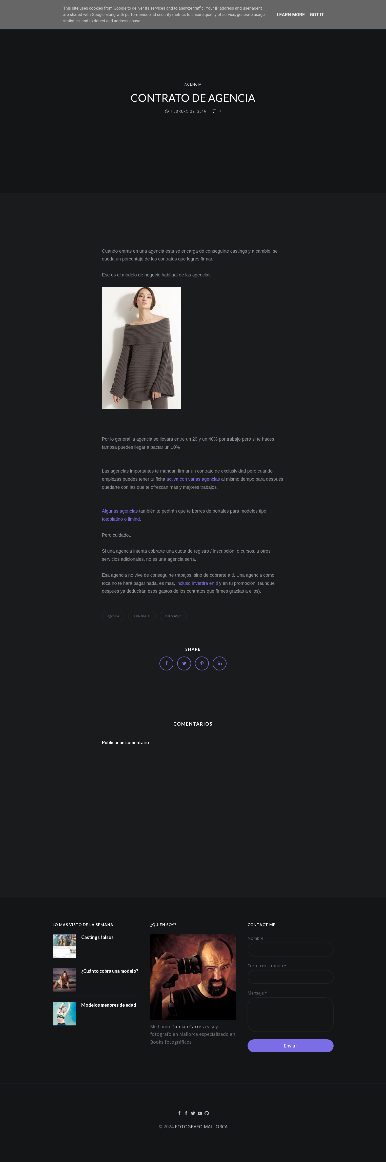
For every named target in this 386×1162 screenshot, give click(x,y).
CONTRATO (142, 616)
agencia (193, 84)
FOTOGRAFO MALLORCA (201, 1126)
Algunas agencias (120, 511)
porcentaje (173, 616)
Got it (317, 14)
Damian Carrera (188, 1026)
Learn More (291, 14)
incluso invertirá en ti (197, 583)
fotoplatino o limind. (121, 519)
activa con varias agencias (193, 479)
